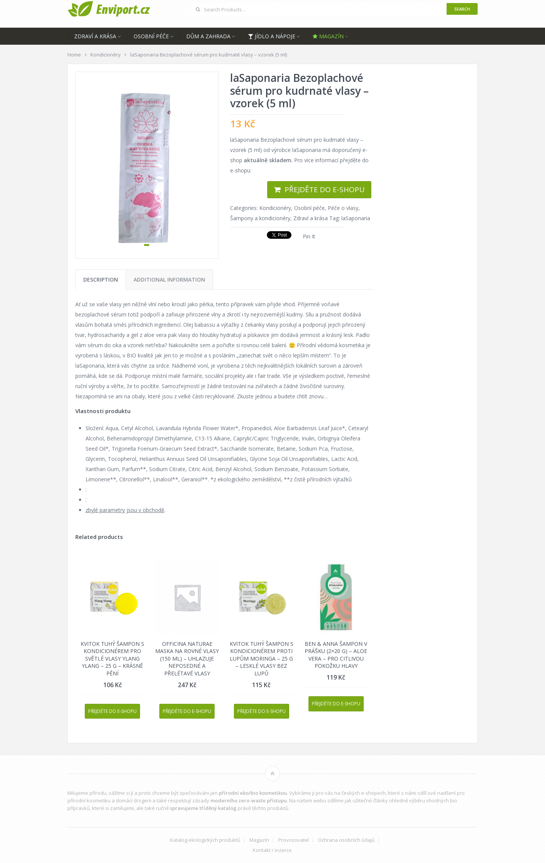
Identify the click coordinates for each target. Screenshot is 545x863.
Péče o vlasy (343, 207)
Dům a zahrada (208, 36)
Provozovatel (293, 840)
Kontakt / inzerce (272, 850)
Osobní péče (151, 36)
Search (462, 9)
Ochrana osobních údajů (346, 840)
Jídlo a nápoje (271, 36)
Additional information (169, 279)
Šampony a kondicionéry (260, 218)
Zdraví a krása (95, 36)
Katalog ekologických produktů (205, 840)
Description (100, 279)
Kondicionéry (275, 207)
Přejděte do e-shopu (324, 189)
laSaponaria (355, 218)
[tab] (100, 279)
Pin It (309, 236)
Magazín (328, 36)
